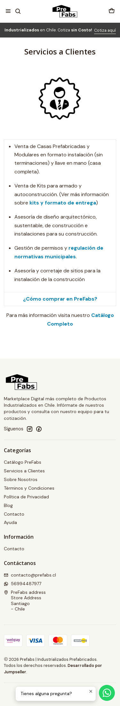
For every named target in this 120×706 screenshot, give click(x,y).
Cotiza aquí (105, 30)
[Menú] (8, 11)
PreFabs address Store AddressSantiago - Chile (25, 600)
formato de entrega (70, 202)
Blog (8, 505)
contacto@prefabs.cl (30, 575)
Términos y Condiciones (29, 488)
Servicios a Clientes (24, 471)
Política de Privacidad (26, 497)
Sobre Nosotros (20, 479)
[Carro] (111, 11)
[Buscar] (17, 11)
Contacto (14, 514)
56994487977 (22, 583)
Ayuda (10, 522)
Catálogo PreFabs (22, 462)
